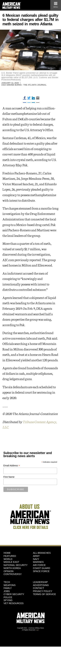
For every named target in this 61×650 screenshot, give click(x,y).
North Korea (12, 568)
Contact (38, 588)
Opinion (9, 571)
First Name (8, 477)
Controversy (13, 574)
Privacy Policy (42, 591)
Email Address (11, 465)
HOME (7, 553)
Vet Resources (14, 603)
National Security (15, 565)
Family (8, 588)
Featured (10, 556)
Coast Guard (41, 568)
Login (37, 630)
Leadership (40, 582)
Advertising (41, 585)
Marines (38, 562)
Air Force (39, 565)
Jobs (7, 591)
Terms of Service (44, 594)
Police (8, 597)
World (8, 559)
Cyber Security (14, 594)
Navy (36, 559)
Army (36, 556)
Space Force (41, 571)
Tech (7, 582)
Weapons (10, 585)
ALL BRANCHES (42, 553)
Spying (8, 600)
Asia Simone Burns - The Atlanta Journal (24, 85)
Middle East (11, 562)
